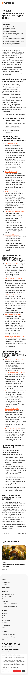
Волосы (4, 613)
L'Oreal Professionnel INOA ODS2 (15, 373)
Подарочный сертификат (10, 606)
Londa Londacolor (10, 295)
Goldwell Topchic (10, 192)
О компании (6, 582)
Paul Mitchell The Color (12, 235)
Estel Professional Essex (12, 264)
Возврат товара (7, 596)
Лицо (3, 615)
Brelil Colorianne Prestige (13, 315)
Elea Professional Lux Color (13, 278)
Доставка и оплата (8, 594)
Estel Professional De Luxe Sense (15, 360)
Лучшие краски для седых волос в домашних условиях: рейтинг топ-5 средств (13, 34)
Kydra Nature (9, 391)
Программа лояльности (9, 604)
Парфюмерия (6, 625)
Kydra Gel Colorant (11, 172)
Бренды (4, 585)
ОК (23, 671)
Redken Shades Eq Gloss (12, 429)
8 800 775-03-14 (11, 644)
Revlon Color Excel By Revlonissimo (12, 409)
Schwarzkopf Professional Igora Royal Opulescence (15, 337)
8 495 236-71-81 (10, 649)
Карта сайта (6, 587)
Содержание (6, 24)
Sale (3, 627)
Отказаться (17, 671)
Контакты (5, 601)
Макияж (4, 623)
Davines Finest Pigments (12, 143)
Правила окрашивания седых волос (14, 41)
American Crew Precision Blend (14, 211)
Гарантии (5, 599)
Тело (3, 618)
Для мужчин (6, 620)
